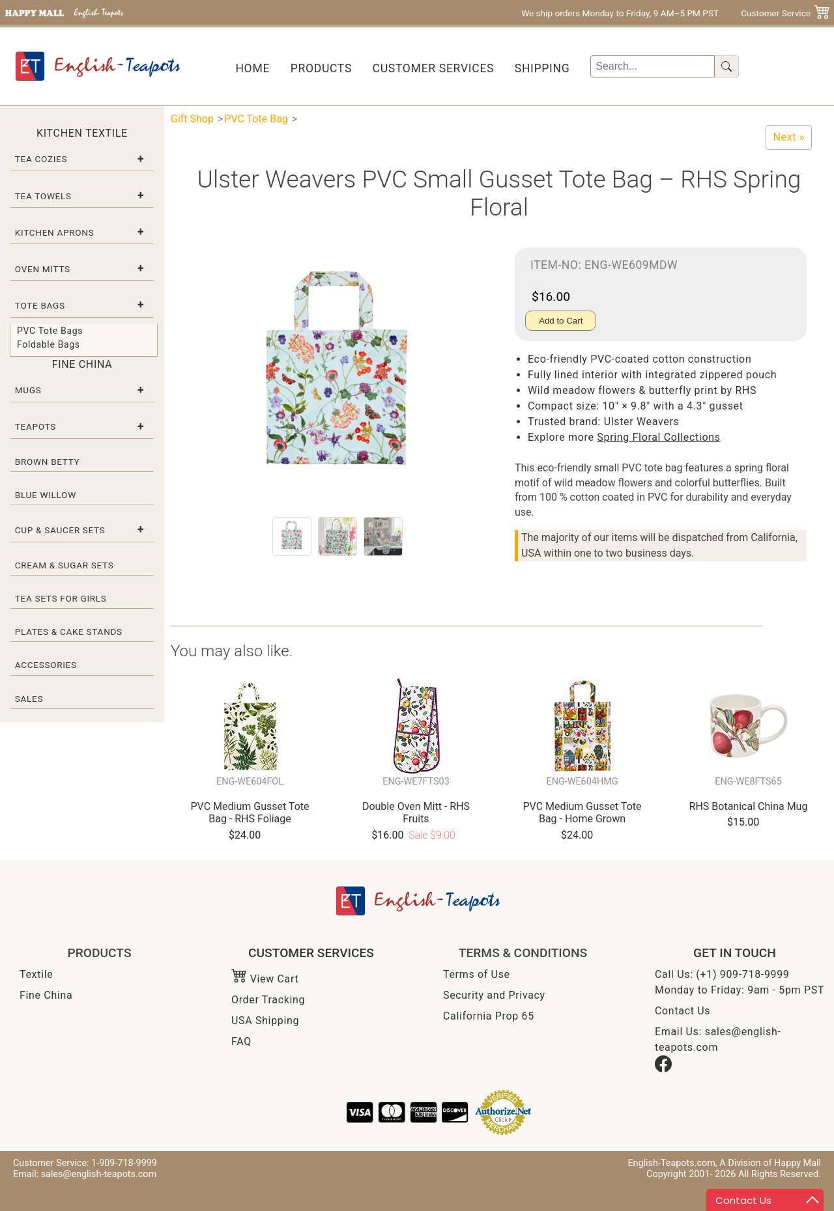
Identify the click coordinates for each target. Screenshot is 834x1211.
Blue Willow (45, 495)
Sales (29, 698)
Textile (36, 974)
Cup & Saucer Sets (60, 530)
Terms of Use (476, 974)
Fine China (46, 995)
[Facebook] (663, 1069)
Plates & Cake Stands (68, 631)
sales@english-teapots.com (98, 1174)
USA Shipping (265, 1020)
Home (252, 68)
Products (321, 68)
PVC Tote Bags (50, 331)
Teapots (35, 426)
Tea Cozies (41, 159)
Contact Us (682, 1011)
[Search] (652, 66)
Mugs (28, 390)
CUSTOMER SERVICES (311, 952)
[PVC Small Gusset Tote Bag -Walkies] (789, 137)
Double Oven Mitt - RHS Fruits (416, 812)
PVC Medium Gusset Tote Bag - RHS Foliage (250, 812)
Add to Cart (560, 321)
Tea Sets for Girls (61, 598)
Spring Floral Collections (658, 437)
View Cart (264, 979)
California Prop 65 (488, 1016)
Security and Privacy (494, 995)
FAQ (241, 1041)
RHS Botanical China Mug (748, 806)
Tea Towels (43, 196)
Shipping (542, 68)
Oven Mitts (42, 269)
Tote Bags (40, 305)
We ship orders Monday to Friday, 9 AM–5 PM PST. (620, 13)
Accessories (46, 665)
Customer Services (434, 68)
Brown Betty (47, 461)
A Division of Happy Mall (770, 1163)
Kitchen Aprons (54, 232)
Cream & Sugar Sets (64, 565)
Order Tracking (268, 1000)
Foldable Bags (48, 344)
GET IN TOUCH (734, 952)
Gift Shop (192, 119)
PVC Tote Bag (256, 119)
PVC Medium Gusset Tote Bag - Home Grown (582, 812)
